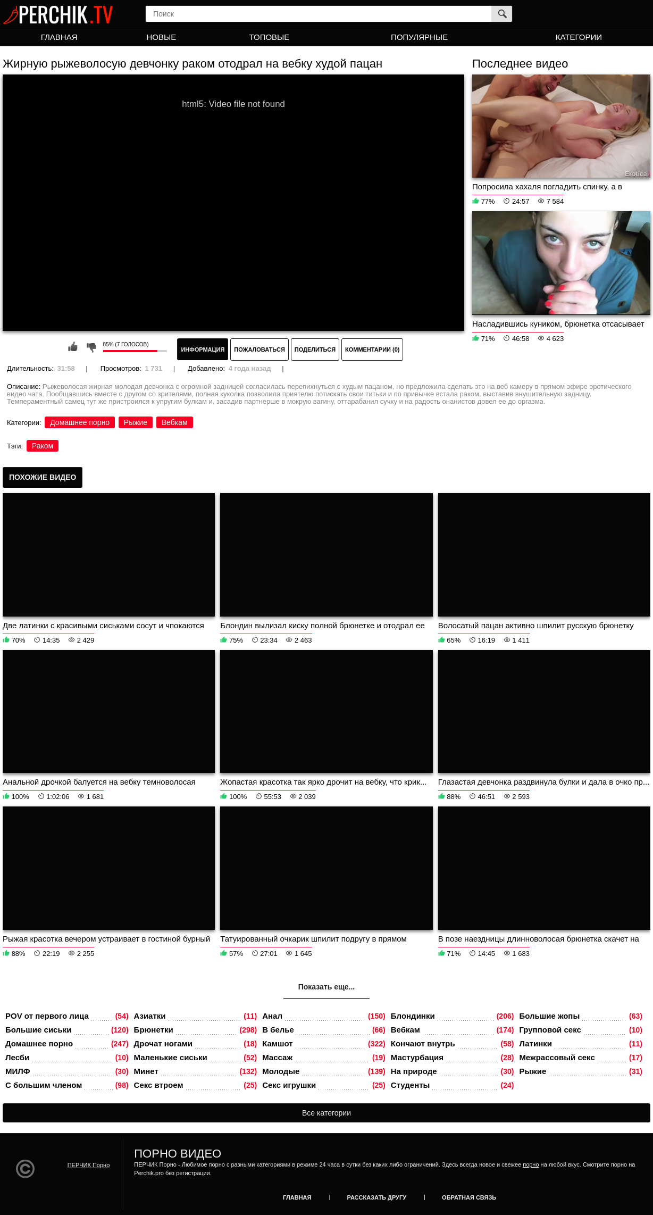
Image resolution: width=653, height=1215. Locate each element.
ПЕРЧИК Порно (89, 1165)
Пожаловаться (259, 349)
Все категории (326, 1113)
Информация (202, 349)
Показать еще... (326, 987)
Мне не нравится (91, 347)
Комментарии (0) (372, 349)
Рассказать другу (377, 1197)
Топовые (269, 36)
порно (531, 1164)
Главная (59, 36)
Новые (161, 36)
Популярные (419, 36)
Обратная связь (469, 1197)
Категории (579, 36)
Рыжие (135, 422)
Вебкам (175, 422)
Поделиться (315, 349)
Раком (42, 446)
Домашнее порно (80, 422)
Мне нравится (73, 347)
